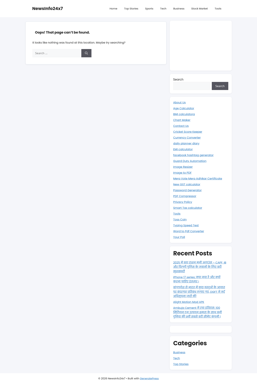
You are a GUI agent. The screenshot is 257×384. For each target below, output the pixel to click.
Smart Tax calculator (188, 208)
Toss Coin (180, 219)
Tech (163, 8)
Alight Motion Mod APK (189, 302)
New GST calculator (187, 184)
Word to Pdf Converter (189, 231)
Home (113, 8)
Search (178, 79)
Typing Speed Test (186, 225)
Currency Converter (187, 137)
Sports (149, 8)
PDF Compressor (185, 196)
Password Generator (188, 190)
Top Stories (131, 8)
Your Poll (179, 237)
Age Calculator (184, 108)
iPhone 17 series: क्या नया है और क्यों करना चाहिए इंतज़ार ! (197, 279)
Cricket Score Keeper (188, 132)
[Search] (86, 53)
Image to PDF (183, 173)
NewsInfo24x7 (47, 9)
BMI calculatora (184, 114)
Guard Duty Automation (190, 161)
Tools (218, 8)
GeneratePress (149, 378)
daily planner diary (187, 143)
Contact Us (181, 126)
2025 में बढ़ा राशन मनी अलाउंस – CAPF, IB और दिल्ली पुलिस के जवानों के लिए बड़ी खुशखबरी (200, 266)
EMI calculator (183, 149)
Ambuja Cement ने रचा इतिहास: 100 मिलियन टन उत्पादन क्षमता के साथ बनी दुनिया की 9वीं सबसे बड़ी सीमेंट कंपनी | (198, 312)
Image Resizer (183, 167)
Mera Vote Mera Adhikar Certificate (198, 178)
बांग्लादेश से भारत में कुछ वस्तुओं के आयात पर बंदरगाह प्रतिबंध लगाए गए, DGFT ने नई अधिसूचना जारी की (200, 291)
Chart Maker (182, 120)
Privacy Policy (183, 202)
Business (178, 8)
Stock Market (199, 8)
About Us (179, 102)
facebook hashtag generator (194, 155)
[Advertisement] (200, 45)
